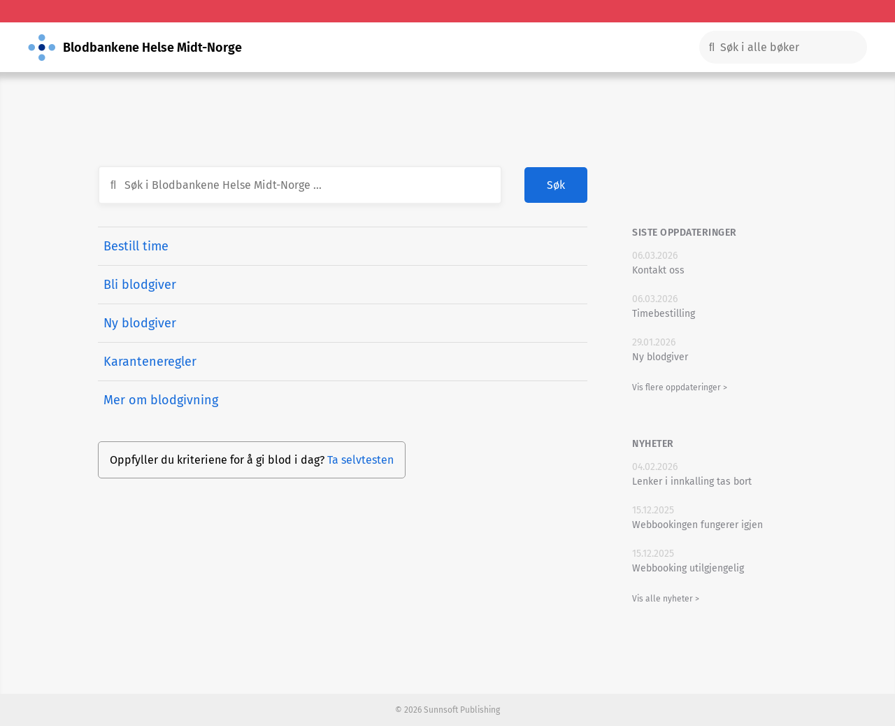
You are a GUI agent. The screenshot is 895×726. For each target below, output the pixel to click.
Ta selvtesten (360, 460)
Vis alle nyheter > (665, 599)
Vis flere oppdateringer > (679, 387)
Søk (556, 185)
